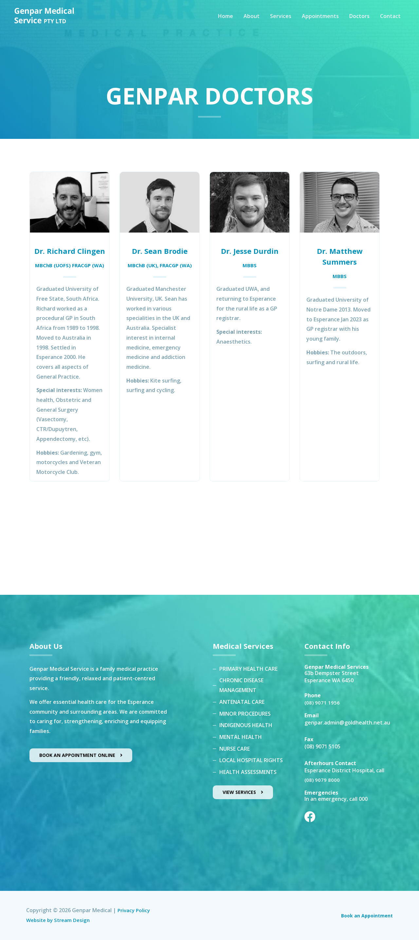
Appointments (320, 20)
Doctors (359, 20)
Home (225, 20)
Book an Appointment (364, 915)
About (252, 20)
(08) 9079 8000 (322, 779)
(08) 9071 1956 (322, 702)
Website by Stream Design (60, 920)
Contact (390, 20)
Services (280, 20)
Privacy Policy (135, 910)
